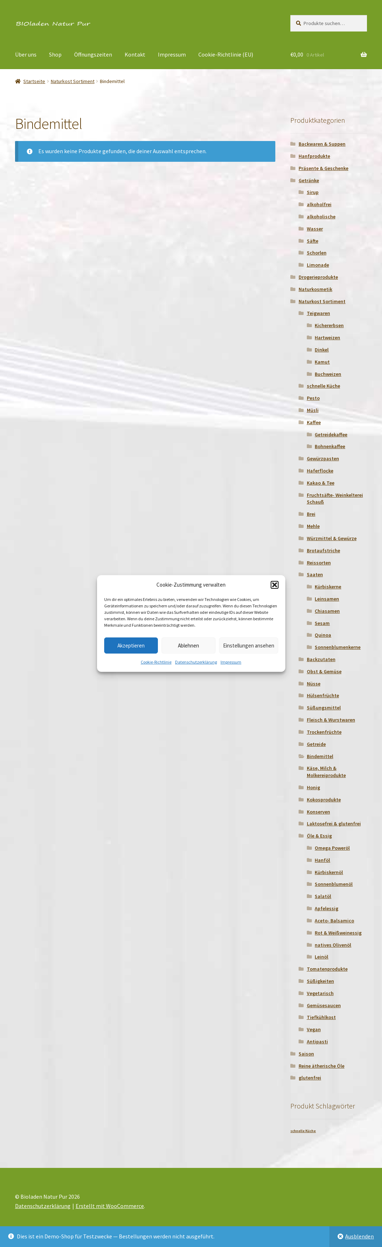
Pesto (313, 398)
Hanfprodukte (314, 156)
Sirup (313, 192)
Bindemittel (320, 756)
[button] (274, 584)
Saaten (315, 574)
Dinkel (322, 349)
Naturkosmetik (315, 289)
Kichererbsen (329, 325)
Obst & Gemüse (324, 671)
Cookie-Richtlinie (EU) (225, 54)
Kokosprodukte (324, 799)
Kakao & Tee (320, 483)
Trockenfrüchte (324, 732)
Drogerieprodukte (318, 277)
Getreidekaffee (331, 434)
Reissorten (319, 562)
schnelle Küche (323, 386)
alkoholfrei (319, 204)
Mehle (313, 526)
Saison (306, 1054)
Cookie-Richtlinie (156, 662)
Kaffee (314, 422)
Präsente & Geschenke (323, 168)
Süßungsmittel (324, 707)
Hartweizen (327, 337)
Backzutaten (321, 659)
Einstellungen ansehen (248, 645)
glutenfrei (310, 1077)
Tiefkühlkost (321, 1017)
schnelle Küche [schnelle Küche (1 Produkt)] (303, 1131)
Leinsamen (327, 599)
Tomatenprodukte (327, 969)
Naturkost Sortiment (73, 81)
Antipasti (317, 1041)
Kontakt (135, 54)
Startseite (34, 81)
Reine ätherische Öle (321, 1066)
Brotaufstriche (323, 550)
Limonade (318, 265)
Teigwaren (318, 313)
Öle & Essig (319, 836)
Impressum (231, 662)
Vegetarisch (320, 993)
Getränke (309, 180)
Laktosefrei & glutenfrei (334, 823)
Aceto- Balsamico (334, 920)
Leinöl (321, 957)
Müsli (313, 410)
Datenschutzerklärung (196, 662)
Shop (55, 54)
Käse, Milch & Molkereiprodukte (326, 771)
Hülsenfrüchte (323, 695)
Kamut (322, 362)
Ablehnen (188, 645)
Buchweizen (328, 374)
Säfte (312, 241)
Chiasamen (327, 611)
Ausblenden (359, 1236)
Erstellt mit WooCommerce (110, 1205)
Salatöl (323, 896)
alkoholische (321, 216)
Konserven (318, 812)
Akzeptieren (131, 645)
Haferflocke (320, 470)
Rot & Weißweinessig (338, 933)
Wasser (315, 228)
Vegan (314, 1029)
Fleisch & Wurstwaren (331, 720)
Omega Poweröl (332, 848)
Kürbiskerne (328, 586)
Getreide (316, 744)
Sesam (322, 623)
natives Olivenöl (333, 945)
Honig (313, 787)
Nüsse (313, 683)
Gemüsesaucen (324, 1005)
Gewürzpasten (323, 458)
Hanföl (322, 860)
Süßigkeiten (320, 981)
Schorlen (317, 252)
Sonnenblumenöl (334, 884)
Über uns (26, 54)
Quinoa (323, 635)
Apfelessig (326, 908)
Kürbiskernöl (329, 872)
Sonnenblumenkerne (338, 647)
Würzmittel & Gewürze (332, 538)
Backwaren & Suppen (322, 144)
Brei (311, 514)
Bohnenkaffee (330, 446)
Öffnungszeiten (93, 54)
